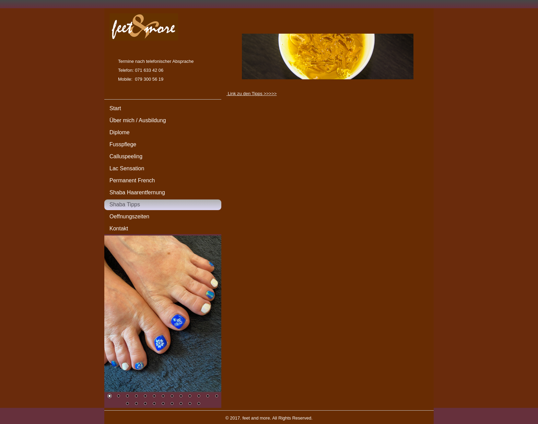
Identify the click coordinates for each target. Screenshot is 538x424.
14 (127, 404)
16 (145, 404)
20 (181, 404)
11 (198, 396)
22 (198, 404)
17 (154, 404)
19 (172, 404)
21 (190, 404)
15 (136, 404)
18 (163, 404)
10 (190, 396)
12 (207, 396)
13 (216, 396)
